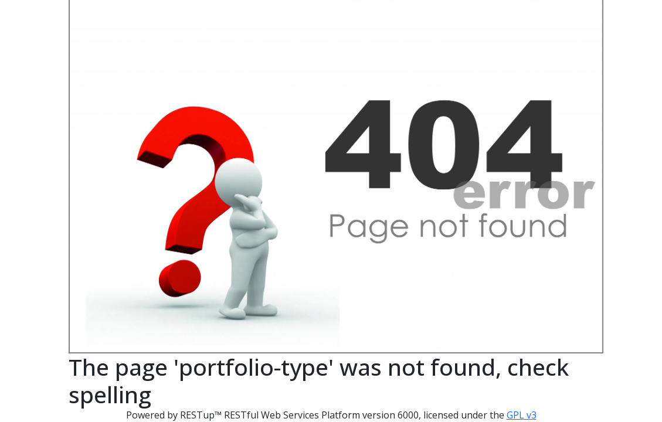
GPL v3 (522, 415)
